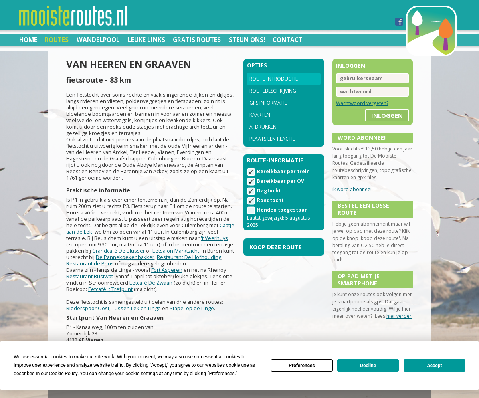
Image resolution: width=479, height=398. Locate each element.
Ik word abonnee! (352, 189)
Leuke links (146, 40)
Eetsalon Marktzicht (175, 250)
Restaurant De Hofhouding (189, 257)
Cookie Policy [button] (63, 373)
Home (28, 40)
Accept (434, 365)
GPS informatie (268, 102)
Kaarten (259, 114)
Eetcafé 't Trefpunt (110, 289)
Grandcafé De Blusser (118, 250)
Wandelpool (98, 40)
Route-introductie (273, 78)
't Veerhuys (214, 238)
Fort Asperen (166, 269)
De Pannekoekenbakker (125, 257)
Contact (288, 40)
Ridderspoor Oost (87, 308)
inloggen (387, 115)
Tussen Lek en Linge (136, 308)
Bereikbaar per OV (280, 181)
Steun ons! (247, 40)
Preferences (302, 365)
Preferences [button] (222, 373)
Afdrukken (263, 126)
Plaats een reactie (272, 138)
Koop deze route (275, 247)
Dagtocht (269, 190)
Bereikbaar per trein (283, 171)
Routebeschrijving (272, 90)
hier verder (399, 316)
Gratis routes (197, 40)
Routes (57, 40)
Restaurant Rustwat (89, 276)
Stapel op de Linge (192, 308)
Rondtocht (270, 200)
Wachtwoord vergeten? (362, 103)
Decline (368, 365)
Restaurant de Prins (90, 263)
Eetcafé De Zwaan (150, 282)
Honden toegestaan (282, 209)
